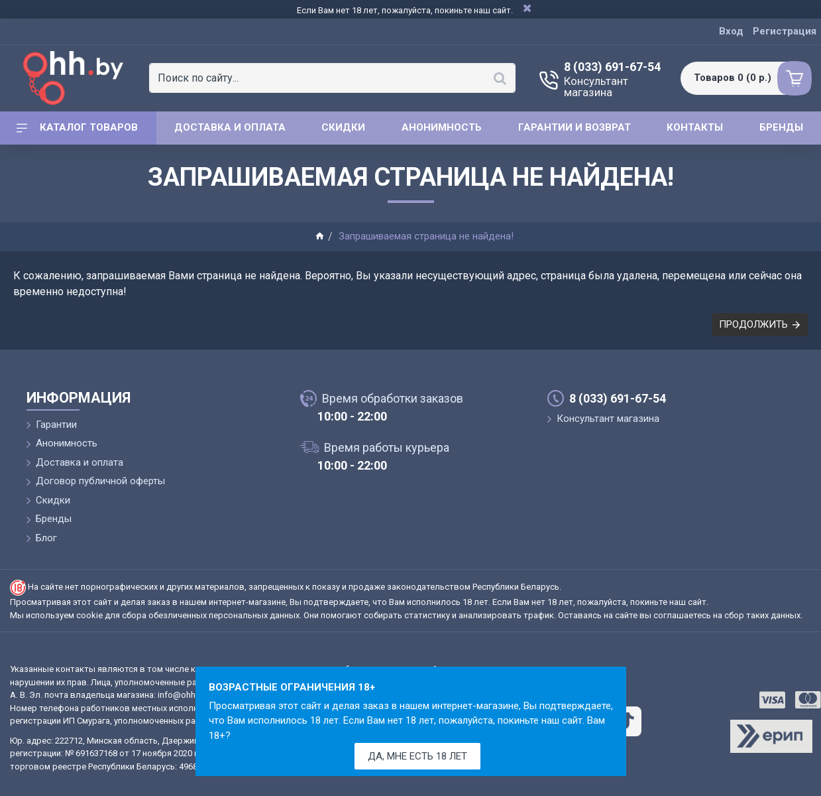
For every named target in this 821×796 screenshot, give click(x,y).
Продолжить (753, 324)
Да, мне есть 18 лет (417, 756)
